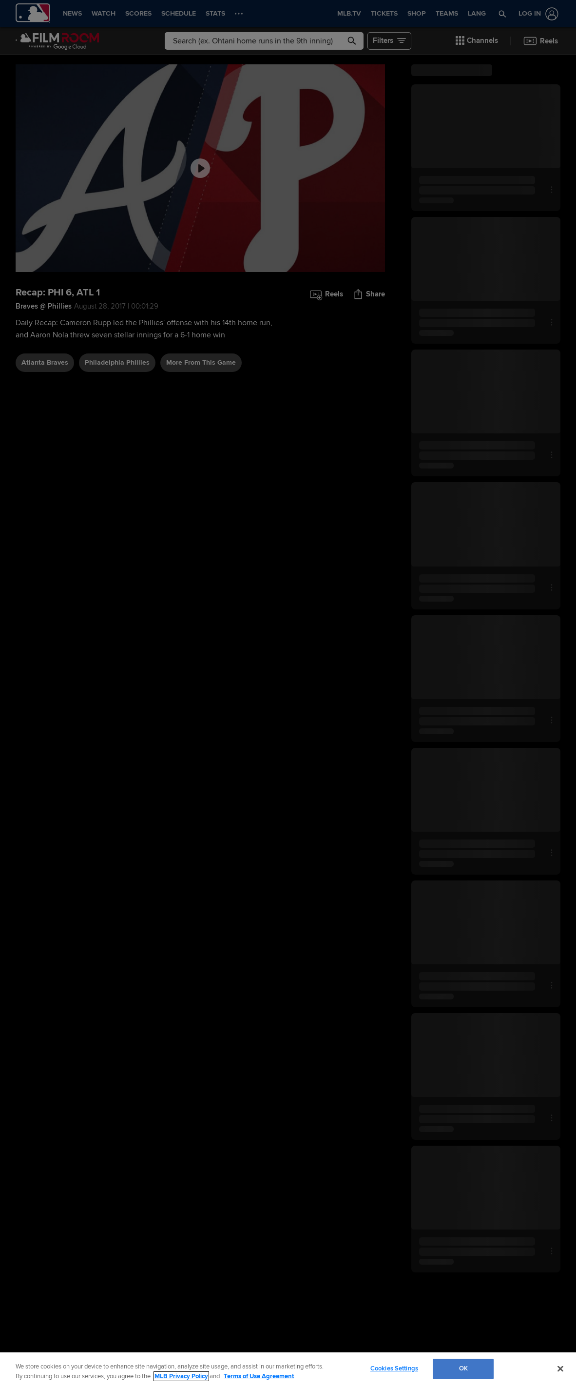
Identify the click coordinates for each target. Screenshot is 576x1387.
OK (463, 1368)
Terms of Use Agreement (259, 1376)
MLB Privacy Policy (181, 1376)
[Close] (560, 1368)
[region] (288, 1369)
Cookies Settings (394, 1368)
